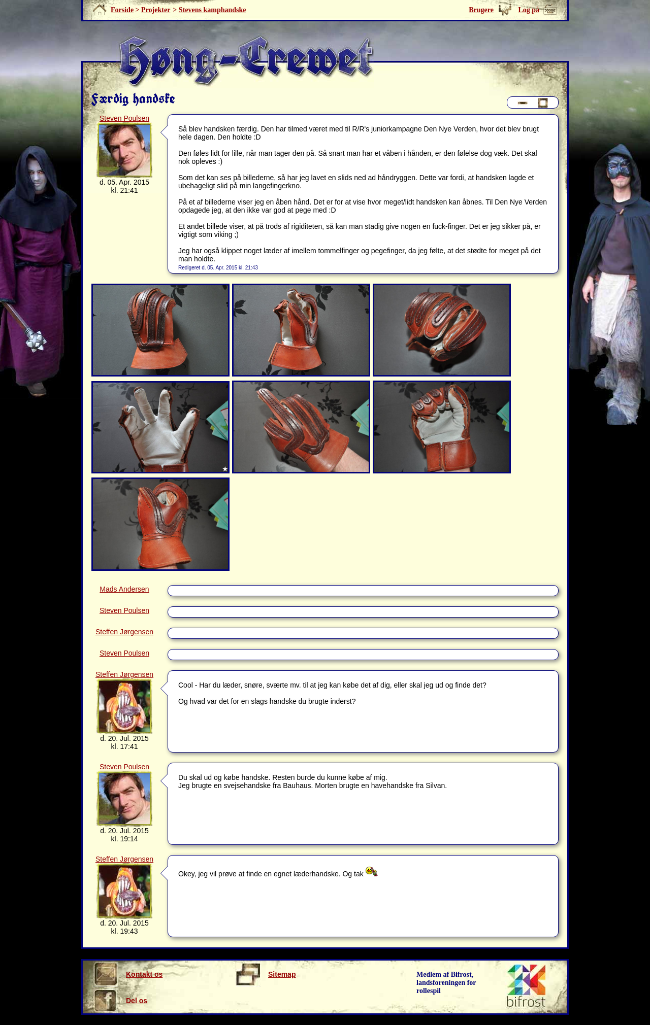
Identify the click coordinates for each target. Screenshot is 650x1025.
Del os (120, 1000)
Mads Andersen (124, 589)
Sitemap (265, 974)
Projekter (155, 10)
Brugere (481, 10)
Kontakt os (127, 974)
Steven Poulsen (124, 118)
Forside (122, 10)
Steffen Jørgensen (124, 632)
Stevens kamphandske (212, 10)
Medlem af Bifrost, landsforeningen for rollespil (446, 983)
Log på (528, 10)
